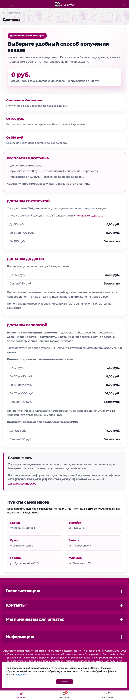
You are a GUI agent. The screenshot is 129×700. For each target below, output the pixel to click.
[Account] (125, 4)
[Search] (10, 4)
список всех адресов (88, 215)
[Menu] (4, 4)
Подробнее (21, 674)
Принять (64, 681)
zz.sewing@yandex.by (22, 483)
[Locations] (119, 4)
